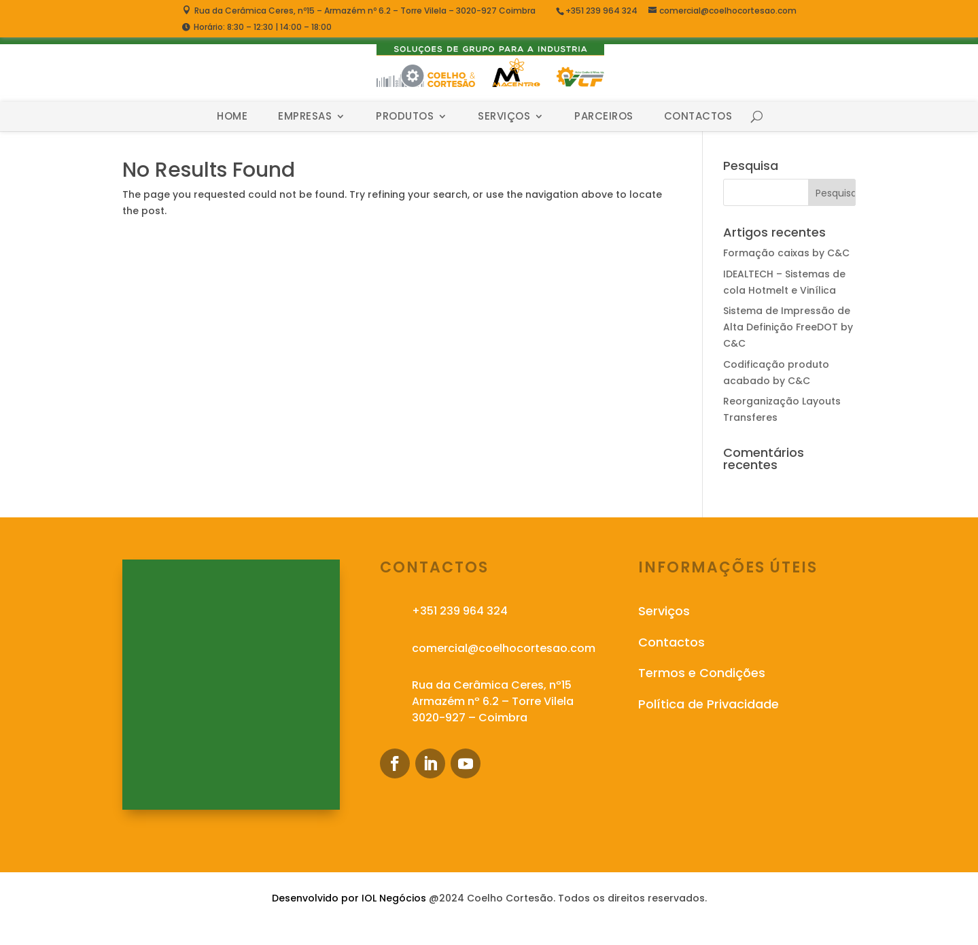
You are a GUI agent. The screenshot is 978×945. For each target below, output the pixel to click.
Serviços (504, 116)
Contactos (698, 116)
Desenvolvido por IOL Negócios (349, 898)
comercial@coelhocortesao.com (503, 648)
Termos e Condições (701, 672)
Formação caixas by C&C (786, 253)
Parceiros (603, 116)
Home (232, 116)
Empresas (305, 116)
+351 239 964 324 (602, 10)
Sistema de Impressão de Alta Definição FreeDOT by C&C (788, 327)
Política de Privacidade (708, 703)
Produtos (405, 116)
